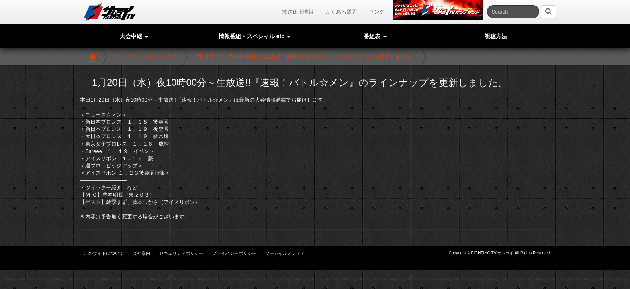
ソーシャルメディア (285, 253)
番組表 (375, 36)
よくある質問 (341, 12)
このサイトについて (104, 253)
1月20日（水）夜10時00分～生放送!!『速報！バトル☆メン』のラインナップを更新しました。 (305, 56)
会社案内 (141, 253)
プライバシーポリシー (234, 253)
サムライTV (110, 12)
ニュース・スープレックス (146, 56)
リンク (377, 12)
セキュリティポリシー (181, 253)
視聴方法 (496, 36)
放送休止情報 (297, 12)
